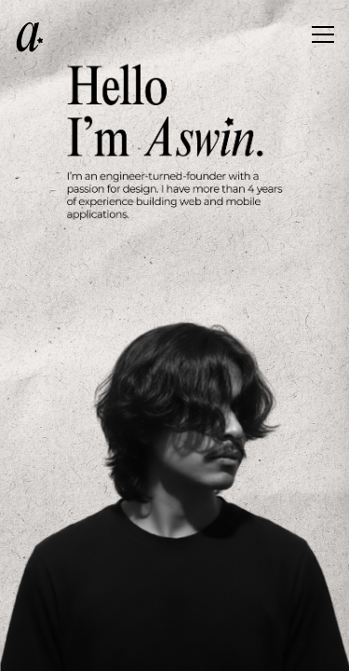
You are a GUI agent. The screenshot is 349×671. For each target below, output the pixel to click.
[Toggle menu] (323, 37)
